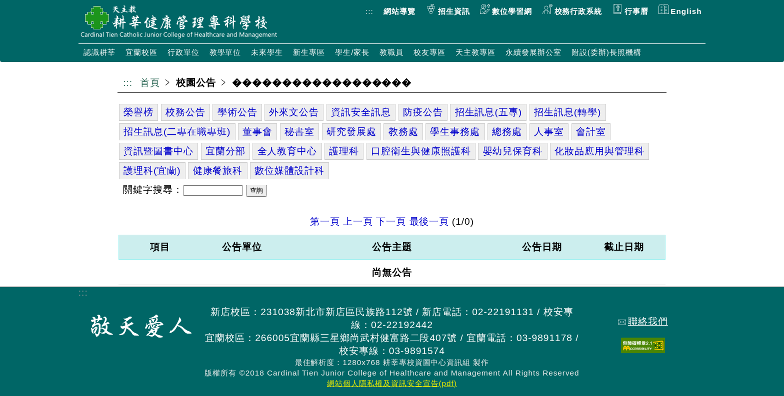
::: (370, 11)
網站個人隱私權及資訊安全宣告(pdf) (392, 383)
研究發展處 (351, 131)
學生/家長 (352, 52)
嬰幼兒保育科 (513, 151)
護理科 (344, 151)
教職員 (392, 52)
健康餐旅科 (218, 170)
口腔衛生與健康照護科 (421, 151)
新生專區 (309, 52)
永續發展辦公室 (534, 52)
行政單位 (184, 52)
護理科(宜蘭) (152, 170)
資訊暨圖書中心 (159, 151)
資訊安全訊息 (361, 112)
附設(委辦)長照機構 (607, 52)
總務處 (507, 131)
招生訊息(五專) (488, 112)
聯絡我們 (643, 321)
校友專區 (430, 52)
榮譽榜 (139, 112)
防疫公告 (423, 112)
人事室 (549, 131)
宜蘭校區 (142, 52)
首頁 (150, 82)
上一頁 (358, 221)
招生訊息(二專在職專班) (177, 131)
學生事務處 (455, 131)
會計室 (591, 131)
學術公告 (238, 112)
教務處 (403, 131)
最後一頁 (430, 221)
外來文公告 (294, 112)
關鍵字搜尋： (153, 189)
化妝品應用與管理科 (599, 151)
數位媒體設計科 (289, 170)
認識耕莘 (100, 52)
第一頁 (325, 221)
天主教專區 (476, 52)
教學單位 (226, 52)
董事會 (257, 131)
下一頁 (391, 221)
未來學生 (267, 52)
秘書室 (299, 131)
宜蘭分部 (226, 151)
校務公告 (186, 112)
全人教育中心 (288, 151)
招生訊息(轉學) (567, 112)
